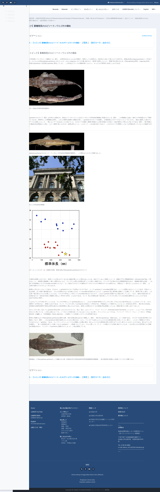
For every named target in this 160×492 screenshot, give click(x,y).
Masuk (156, 2)
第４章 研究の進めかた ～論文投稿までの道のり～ (80, 20)
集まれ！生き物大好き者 (75, 439)
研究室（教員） (72, 416)
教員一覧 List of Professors (108, 18)
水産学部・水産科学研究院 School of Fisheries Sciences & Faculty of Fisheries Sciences (69, 18)
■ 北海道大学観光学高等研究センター (106, 425)
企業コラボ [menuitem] (115, 9)
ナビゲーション (48, 35)
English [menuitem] (146, 9)
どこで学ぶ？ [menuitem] (75, 9)
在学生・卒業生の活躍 (74, 443)
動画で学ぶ (70, 433)
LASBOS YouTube (42, 412)
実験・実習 (70, 426)
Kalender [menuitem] (65, 9)
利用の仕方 (127, 412)
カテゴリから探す (72, 431)
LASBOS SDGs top (42, 418)
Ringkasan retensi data (93, 480)
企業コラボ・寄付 (42, 427)
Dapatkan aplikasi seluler (93, 482)
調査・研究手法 (72, 428)
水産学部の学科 (72, 414)
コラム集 (70, 441)
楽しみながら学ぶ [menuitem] (101, 9)
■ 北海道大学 (98, 412)
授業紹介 (70, 424)
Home (38, 408)
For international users (43, 424)
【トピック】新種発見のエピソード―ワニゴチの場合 (65, 53)
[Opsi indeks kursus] (26, 8)
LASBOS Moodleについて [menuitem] (130, 9)
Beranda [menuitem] (55, 9)
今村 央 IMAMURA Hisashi (127, 18)
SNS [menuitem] (153, 9)
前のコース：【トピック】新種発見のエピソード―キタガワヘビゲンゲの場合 (63, 43)
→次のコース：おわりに (112, 43)
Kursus (37, 18)
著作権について (129, 416)
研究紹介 (70, 422)
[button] (116, 3)
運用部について (129, 408)
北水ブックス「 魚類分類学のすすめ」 (49, 20)
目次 (98, 43)
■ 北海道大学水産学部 (101, 416)
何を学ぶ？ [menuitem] (87, 9)
